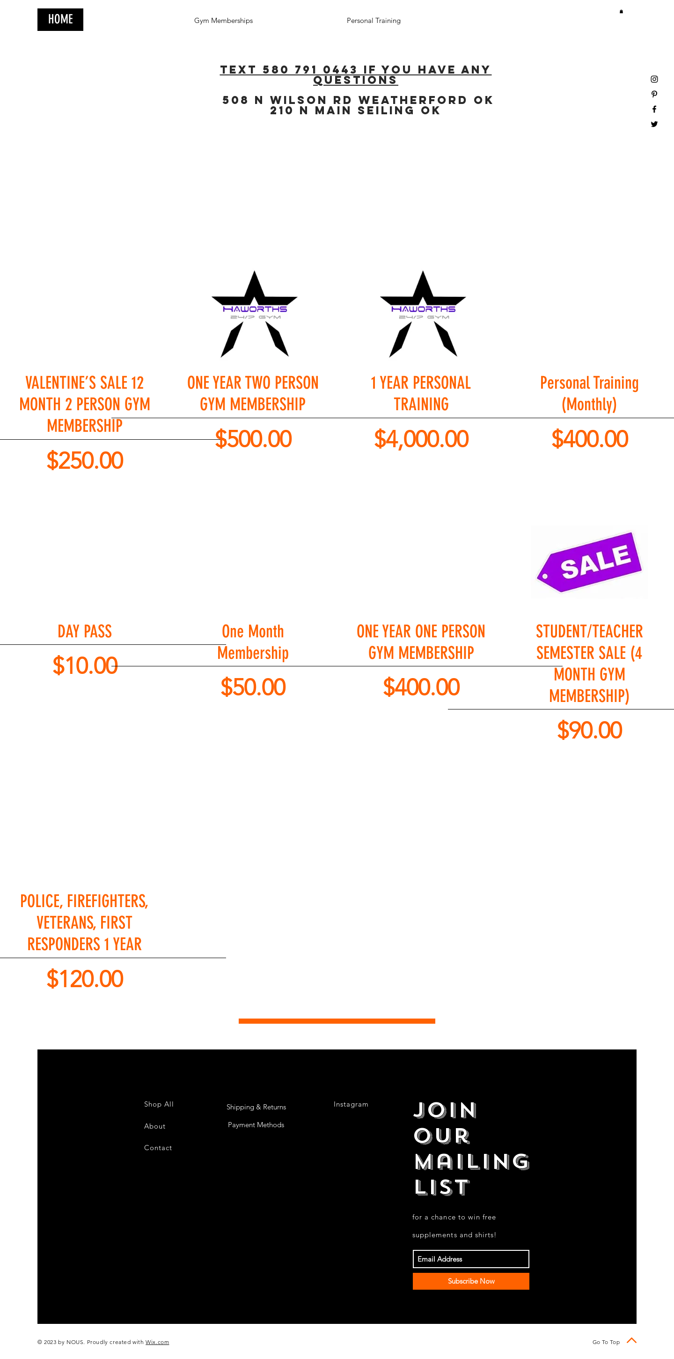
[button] (621, 11)
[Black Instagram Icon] (654, 79)
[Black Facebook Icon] (654, 109)
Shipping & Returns (256, 1106)
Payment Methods (256, 1124)
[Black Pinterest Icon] (654, 94)
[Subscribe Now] (471, 1281)
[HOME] (60, 19)
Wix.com (157, 1341)
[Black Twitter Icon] (654, 124)
